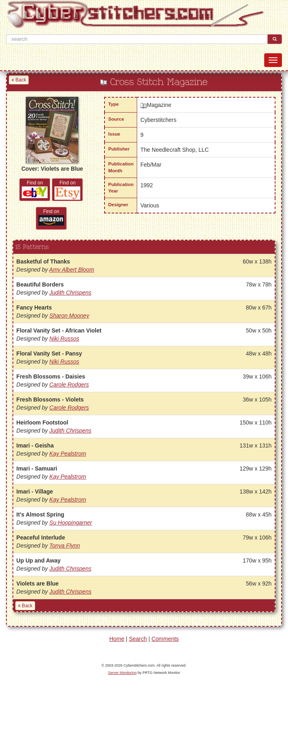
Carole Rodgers (69, 384)
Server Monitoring (122, 673)
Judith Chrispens (70, 292)
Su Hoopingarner (70, 522)
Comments (165, 639)
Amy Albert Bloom (71, 269)
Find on (35, 189)
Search (138, 639)
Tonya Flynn (64, 545)
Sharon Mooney (69, 315)
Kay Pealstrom (67, 453)
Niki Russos (64, 338)
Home (116, 639)
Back (18, 80)
